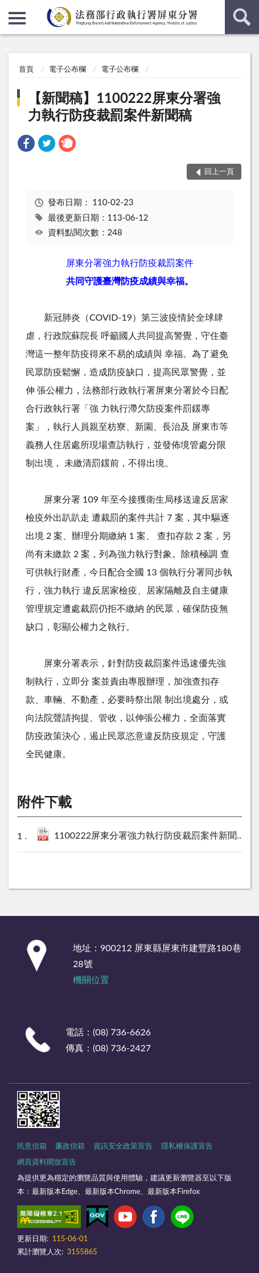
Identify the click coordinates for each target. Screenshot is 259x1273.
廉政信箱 (70, 1145)
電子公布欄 (67, 68)
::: (9, 8)
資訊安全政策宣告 (123, 1145)
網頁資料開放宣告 (46, 1161)
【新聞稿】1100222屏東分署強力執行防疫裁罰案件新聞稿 (124, 106)
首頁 (26, 68)
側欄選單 (17, 18)
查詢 (242, 17)
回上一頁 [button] (219, 171)
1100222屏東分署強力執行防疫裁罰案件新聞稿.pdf (149, 836)
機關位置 (91, 979)
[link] (26, 145)
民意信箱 (32, 1145)
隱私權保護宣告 (187, 1145)
